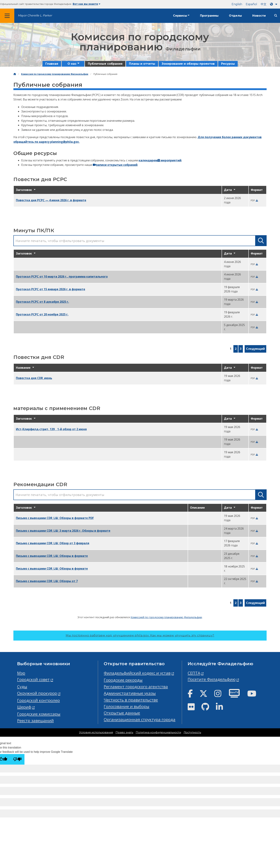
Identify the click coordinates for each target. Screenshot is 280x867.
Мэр (21, 673)
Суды (22, 686)
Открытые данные (122, 713)
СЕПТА (194, 673)
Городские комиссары (38, 714)
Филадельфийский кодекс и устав (137, 673)
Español (251, 4)
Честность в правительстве (131, 700)
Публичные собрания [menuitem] (105, 63)
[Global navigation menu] (7, 16)
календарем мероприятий (160, 160)
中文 (263, 4)
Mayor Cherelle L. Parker (35, 15)
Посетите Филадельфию (212, 679)
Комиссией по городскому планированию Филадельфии (166, 617)
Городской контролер (38, 700)
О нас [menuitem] (72, 63)
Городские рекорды (123, 680)
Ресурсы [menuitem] (228, 63)
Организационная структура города (139, 719)
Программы (209, 15)
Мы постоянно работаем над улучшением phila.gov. (140, 635)
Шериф (24, 707)
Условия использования (96, 732)
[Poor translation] (17, 759)
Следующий (255, 349)
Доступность (192, 732)
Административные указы (130, 693)
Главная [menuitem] (51, 63)
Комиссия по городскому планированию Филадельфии (54, 74)
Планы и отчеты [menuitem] (142, 63)
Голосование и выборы (126, 706)
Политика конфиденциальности (158, 732)
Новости (259, 15)
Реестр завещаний (35, 720)
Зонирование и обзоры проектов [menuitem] (188, 63)
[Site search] (275, 15)
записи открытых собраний (115, 165)
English (237, 4)
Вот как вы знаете (86, 4)
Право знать (124, 732)
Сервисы (180, 15)
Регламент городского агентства (136, 686)
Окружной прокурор (37, 693)
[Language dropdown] (274, 4)
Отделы (235, 15)
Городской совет (33, 679)
